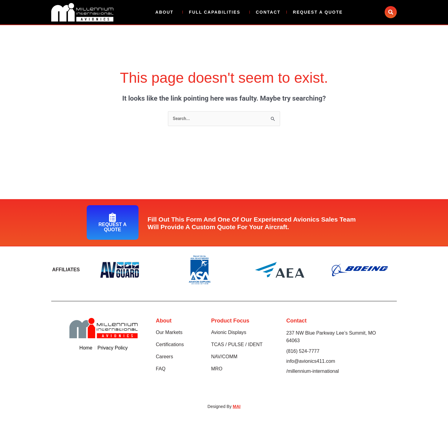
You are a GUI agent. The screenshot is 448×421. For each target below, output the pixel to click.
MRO (216, 369)
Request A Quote (318, 12)
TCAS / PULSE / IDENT (236, 345)
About (166, 12)
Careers (164, 357)
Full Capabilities (216, 12)
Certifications (170, 345)
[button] (390, 12)
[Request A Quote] (112, 217)
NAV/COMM (224, 357)
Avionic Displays (228, 333)
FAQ (160, 369)
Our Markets (169, 333)
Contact (268, 12)
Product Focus (230, 321)
